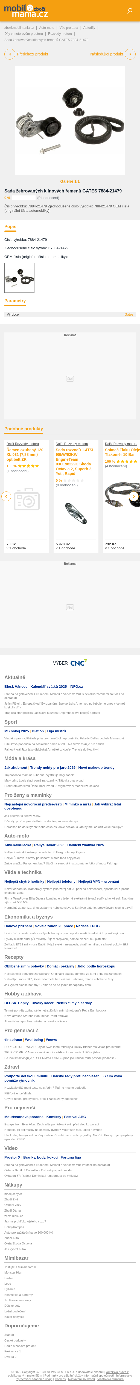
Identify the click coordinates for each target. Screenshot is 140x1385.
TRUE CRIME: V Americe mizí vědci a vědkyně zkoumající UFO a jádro (52, 1052)
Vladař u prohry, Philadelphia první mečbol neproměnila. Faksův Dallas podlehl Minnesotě (64, 738)
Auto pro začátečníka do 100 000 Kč (28, 1232)
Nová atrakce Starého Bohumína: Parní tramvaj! (36, 1015)
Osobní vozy (12, 1204)
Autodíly (89, 28)
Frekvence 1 (12, 1351)
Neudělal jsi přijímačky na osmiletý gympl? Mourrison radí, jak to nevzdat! (53, 1129)
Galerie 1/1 (70, 181)
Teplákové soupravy (17, 1300)
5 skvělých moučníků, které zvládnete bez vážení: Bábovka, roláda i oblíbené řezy (58, 979)
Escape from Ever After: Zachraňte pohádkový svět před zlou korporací (51, 1124)
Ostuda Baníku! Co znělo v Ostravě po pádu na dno (38, 1170)
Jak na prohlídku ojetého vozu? (25, 1221)
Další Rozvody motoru (23, 444)
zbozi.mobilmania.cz (19, 28)
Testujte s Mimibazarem (20, 1267)
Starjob (9, 1334)
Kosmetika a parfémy (18, 1294)
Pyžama (9, 1289)
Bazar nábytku (14, 1316)
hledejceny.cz (13, 1194)
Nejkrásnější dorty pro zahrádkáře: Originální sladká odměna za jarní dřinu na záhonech (63, 973)
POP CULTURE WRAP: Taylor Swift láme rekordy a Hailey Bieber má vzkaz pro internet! (63, 1046)
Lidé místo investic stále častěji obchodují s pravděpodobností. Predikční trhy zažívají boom (65, 933)
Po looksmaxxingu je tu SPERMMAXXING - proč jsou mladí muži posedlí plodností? (60, 1058)
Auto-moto (46, 28)
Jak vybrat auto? (15, 1249)
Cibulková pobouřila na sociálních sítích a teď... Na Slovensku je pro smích (54, 744)
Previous (6, 496)
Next (133, 496)
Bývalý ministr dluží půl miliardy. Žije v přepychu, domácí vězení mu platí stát (55, 939)
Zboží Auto (11, 1238)
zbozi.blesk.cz (13, 1216)
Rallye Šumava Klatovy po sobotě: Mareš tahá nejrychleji (42, 858)
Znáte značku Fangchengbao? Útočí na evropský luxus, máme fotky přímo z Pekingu (61, 863)
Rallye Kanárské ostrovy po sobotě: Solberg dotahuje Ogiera (44, 852)
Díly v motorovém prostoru (23, 34)
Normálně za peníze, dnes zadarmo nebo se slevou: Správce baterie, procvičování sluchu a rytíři (68, 907)
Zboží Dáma (12, 1210)
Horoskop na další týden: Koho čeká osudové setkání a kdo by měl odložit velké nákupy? (63, 827)
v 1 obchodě (16, 548)
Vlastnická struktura (110, 1379)
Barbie (8, 1278)
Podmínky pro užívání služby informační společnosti (79, 1375)
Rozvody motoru (60, 34)
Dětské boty (12, 1305)
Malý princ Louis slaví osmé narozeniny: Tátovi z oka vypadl (44, 780)
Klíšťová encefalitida (17, 1093)
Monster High (13, 1272)
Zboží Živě (11, 1199)
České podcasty (15, 1340)
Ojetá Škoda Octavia (18, 1243)
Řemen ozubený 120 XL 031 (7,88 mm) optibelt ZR (25, 455)
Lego (7, 1283)
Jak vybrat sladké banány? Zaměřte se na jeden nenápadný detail (48, 984)
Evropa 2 (10, 1356)
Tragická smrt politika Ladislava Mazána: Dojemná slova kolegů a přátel (52, 712)
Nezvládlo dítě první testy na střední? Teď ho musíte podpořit (45, 1087)
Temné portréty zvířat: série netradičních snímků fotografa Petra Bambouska (55, 1010)
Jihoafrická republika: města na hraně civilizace (35, 1021)
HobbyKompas (14, 1227)
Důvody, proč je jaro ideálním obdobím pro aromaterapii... (42, 821)
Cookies (60, 1379)
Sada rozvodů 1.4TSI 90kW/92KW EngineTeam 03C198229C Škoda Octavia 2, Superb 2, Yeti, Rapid (74, 462)
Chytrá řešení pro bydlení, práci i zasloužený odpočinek (41, 1098)
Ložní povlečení (14, 1311)
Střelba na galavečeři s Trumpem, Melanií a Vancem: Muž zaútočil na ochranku (57, 1164)
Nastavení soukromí (81, 1379)
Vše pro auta (69, 28)
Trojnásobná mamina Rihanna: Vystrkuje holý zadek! (39, 775)
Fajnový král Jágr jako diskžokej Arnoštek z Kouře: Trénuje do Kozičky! (51, 749)
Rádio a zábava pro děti (20, 1345)
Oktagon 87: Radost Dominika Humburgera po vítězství (41, 1175)
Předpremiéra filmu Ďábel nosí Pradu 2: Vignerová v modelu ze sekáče (51, 786)
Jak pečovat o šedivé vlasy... (23, 815)
